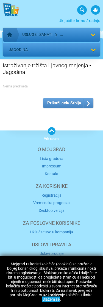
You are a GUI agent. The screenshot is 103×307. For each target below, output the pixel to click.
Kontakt (52, 174)
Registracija (51, 195)
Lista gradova (51, 158)
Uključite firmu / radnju (79, 20)
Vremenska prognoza (51, 203)
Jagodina (18, 49)
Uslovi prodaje (51, 253)
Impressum (51, 166)
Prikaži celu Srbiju (64, 102)
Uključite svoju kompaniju (51, 232)
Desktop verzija (52, 210)
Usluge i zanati (37, 34)
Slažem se (51, 299)
